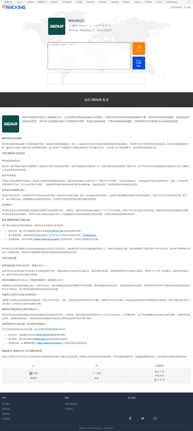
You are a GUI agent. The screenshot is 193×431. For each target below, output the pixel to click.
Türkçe (137, 2)
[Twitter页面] (142, 418)
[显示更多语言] (189, 2)
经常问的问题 (71, 404)
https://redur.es (79, 25)
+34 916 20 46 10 (102, 25)
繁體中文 (42, 2)
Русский (90, 2)
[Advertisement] (96, 78)
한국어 (159, 2)
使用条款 (6, 414)
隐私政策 (6, 409)
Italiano (126, 2)
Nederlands (172, 2)
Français (103, 2)
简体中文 (8, 2)
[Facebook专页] (130, 418)
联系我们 (69, 409)
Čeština (148, 2)
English (30, 2)
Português (67, 2)
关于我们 (6, 404)
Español (54, 2)
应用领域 (6, 419)
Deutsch (115, 2)
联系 (187, 7)
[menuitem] (8, 2)
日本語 (79, 2)
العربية (19, 2)
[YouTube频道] (155, 418)
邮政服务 (176, 7)
